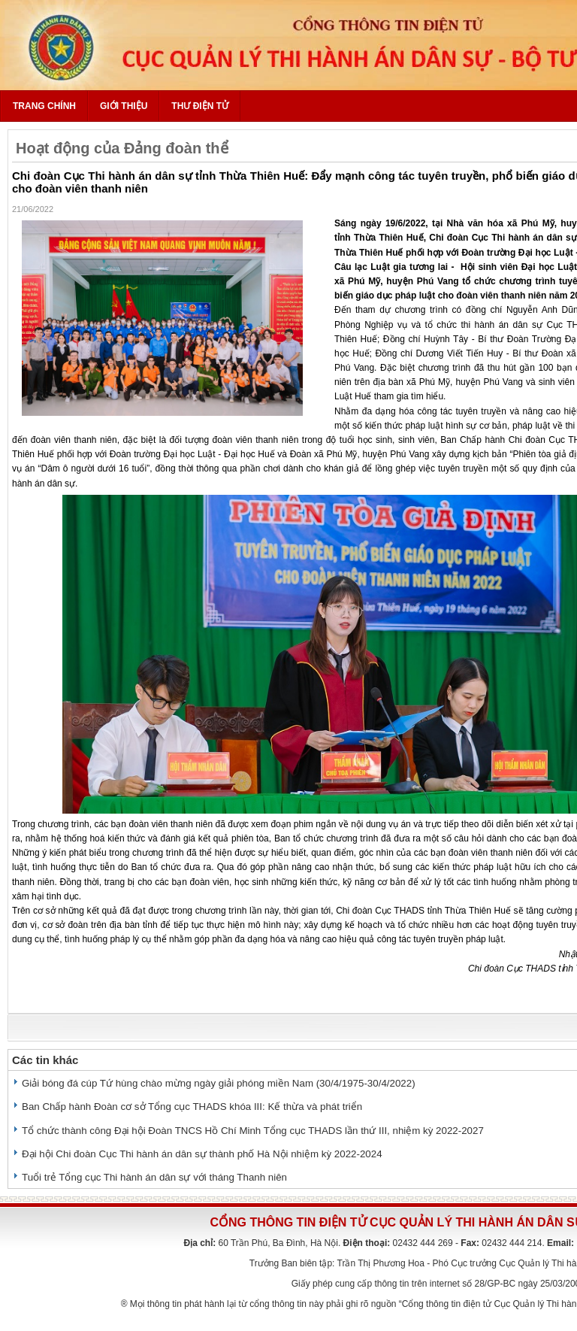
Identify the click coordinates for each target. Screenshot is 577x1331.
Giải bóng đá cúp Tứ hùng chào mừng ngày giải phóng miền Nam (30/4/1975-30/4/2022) (218, 1083)
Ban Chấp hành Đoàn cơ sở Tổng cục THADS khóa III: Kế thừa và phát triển (192, 1106)
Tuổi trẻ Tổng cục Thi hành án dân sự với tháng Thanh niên (154, 1177)
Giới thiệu (123, 106)
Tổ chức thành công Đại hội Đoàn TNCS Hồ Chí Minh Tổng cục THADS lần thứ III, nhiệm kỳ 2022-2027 (253, 1130)
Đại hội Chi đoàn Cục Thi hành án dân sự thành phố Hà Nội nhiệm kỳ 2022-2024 (202, 1154)
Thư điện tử (199, 106)
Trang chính (44, 106)
